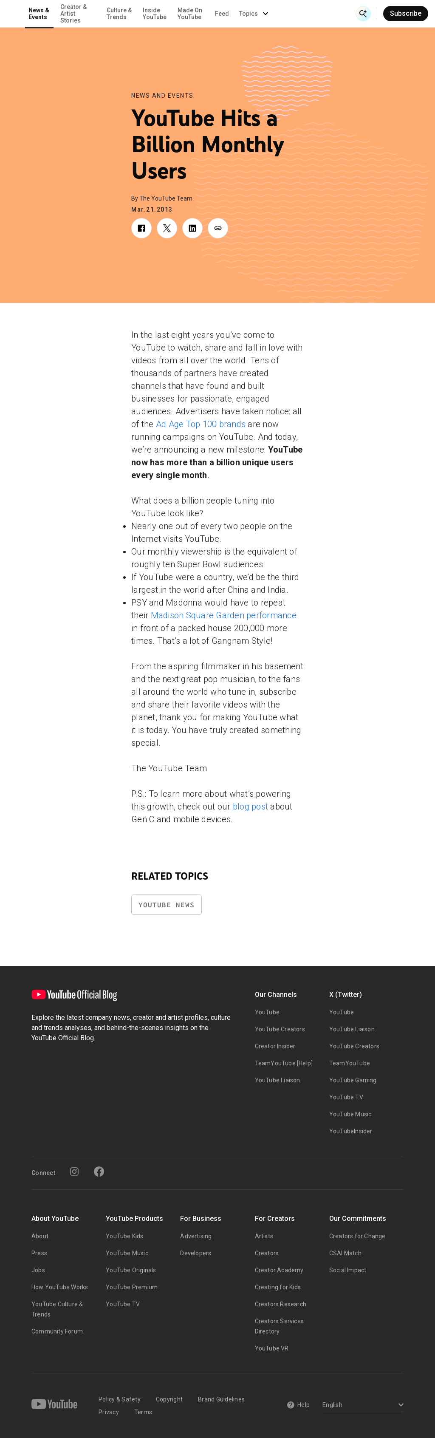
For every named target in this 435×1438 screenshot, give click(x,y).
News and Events (162, 95)
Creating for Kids (278, 1287)
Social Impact (348, 1270)
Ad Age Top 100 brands (201, 424)
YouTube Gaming (353, 1080)
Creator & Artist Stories (153, 13)
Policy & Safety (120, 1399)
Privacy (109, 1412)
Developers (195, 1253)
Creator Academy (279, 1270)
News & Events (118, 13)
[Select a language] (361, 1405)
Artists (264, 1236)
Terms (143, 1412)
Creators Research (280, 1304)
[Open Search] (363, 13)
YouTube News (166, 905)
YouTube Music (350, 1114)
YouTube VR (272, 1348)
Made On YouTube (269, 13)
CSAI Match (345, 1253)
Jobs (38, 1270)
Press (39, 1253)
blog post (250, 806)
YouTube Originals (131, 1270)
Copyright (169, 1399)
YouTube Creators (280, 1029)
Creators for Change (357, 1236)
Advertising (196, 1236)
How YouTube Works (59, 1287)
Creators (267, 1253)
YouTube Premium (132, 1287)
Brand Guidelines (221, 1399)
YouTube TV (346, 1097)
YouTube (267, 1012)
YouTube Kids (124, 1236)
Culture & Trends (199, 13)
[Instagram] (74, 1171)
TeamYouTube (349, 1063)
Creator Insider (275, 1046)
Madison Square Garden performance (224, 615)
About (39, 1236)
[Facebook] (99, 1171)
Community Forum (57, 1331)
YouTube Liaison (277, 1080)
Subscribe (405, 13)
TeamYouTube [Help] (284, 1063)
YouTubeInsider (351, 1131)
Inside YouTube (234, 13)
